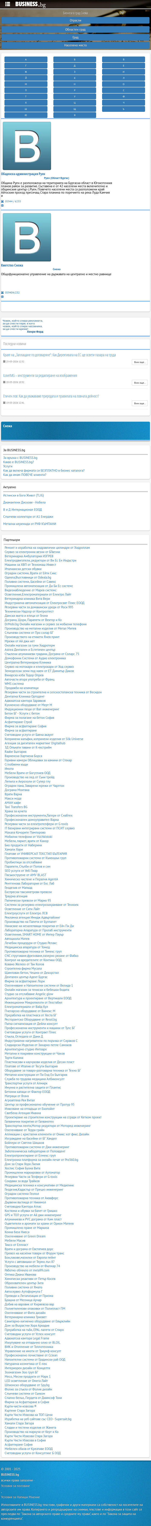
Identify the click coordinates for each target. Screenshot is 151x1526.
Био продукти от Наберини (23, 845)
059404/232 (10, 292)
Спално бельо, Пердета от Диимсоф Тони (33, 1398)
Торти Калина (14, 1058)
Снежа (7, 426)
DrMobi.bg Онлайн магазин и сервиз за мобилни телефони (46, 624)
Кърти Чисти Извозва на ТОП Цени (29, 1415)
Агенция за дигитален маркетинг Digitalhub (35, 743)
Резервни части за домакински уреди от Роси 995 (39, 607)
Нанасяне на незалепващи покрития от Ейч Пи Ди (39, 926)
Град (75, 37)
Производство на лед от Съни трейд (29, 777)
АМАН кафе (13, 803)
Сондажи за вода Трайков (22, 1181)
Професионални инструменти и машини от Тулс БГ (40, 1028)
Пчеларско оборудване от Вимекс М (30, 1011)
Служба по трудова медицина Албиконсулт (34, 1079)
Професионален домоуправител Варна (32, 820)
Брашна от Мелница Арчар (23, 1300)
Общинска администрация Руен (23, 174)
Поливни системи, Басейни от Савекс (30, 582)
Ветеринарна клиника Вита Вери (27, 599)
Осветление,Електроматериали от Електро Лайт (38, 594)
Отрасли (75, 20)
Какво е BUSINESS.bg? (18, 462)
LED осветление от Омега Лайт (26, 1381)
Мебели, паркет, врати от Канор (26, 841)
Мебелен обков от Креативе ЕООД (29, 1449)
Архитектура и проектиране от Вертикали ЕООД (38, 998)
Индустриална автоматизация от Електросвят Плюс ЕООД (44, 603)
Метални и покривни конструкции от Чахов (35, 1053)
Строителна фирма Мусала (23, 968)
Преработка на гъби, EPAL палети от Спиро (34, 1330)
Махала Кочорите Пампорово (25, 832)
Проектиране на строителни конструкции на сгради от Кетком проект (53, 1117)
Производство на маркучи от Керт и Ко (31, 1432)
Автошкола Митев (17, 939)
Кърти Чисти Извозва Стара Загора (29, 1436)
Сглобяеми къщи (16, 764)
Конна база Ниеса (17, 1232)
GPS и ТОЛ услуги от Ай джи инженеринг (33, 1215)
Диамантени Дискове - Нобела (24, 502)
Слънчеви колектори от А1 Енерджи (28, 517)
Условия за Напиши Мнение (20, 1497)
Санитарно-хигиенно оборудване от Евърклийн (37, 1321)
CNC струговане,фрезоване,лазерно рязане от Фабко (41, 956)
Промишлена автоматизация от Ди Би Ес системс (39, 586)
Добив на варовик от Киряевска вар (29, 1304)
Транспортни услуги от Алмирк (26, 1083)
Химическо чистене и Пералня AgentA (31, 879)
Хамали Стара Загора (19, 1423)
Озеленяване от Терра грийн (24, 1130)
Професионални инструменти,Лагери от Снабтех (39, 815)
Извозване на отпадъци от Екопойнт (30, 1109)
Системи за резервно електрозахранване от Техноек (41, 905)
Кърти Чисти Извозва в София (25, 1440)
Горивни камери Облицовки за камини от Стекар (38, 760)
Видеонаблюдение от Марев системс (31, 590)
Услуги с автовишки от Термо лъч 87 (30, 1262)
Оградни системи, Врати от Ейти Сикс (31, 573)
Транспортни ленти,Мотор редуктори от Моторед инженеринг (48, 1126)
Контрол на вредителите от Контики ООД (33, 960)
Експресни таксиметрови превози (28, 892)
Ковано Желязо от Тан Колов (24, 964)
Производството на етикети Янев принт (32, 637)
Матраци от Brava (17, 1096)
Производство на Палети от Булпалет (31, 922)
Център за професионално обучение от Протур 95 (39, 1104)
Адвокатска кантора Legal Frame (27, 1338)
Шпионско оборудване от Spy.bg (27, 1385)
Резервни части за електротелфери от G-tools (36, 824)
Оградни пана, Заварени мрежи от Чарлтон (34, 786)
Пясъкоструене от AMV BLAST (25, 875)
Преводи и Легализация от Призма (29, 1296)
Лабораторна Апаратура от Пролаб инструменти (38, 930)
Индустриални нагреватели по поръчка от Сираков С (41, 1041)
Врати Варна (13, 794)
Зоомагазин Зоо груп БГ (21, 1372)
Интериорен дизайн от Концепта (27, 1368)
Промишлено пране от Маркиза (27, 1228)
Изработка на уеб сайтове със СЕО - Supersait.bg (38, 1419)
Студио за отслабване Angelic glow (29, 994)
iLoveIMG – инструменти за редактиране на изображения (40, 375)
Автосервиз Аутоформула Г (24, 1291)
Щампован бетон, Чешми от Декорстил (32, 973)
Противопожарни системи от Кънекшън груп (35, 858)
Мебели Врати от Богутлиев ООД (27, 773)
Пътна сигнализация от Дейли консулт (31, 1024)
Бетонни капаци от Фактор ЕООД (27, 1092)
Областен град (75, 29)
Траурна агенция (16, 896)
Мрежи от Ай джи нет (20, 641)
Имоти (9, 769)
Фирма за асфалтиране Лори (25, 981)
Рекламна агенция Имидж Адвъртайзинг (32, 917)
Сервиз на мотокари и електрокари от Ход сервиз (39, 667)
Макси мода (13, 798)
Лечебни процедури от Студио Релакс (31, 943)
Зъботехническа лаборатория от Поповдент (35, 1151)
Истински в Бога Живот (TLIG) (23, 495)
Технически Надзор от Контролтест (29, 611)
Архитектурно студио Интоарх (26, 1049)
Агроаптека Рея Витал (20, 1100)
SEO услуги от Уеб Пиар (21, 871)
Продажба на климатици (21, 688)
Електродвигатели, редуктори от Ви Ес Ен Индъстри (40, 560)
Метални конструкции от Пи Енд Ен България (36, 1075)
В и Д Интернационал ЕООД (22, 510)
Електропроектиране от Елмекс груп (30, 1155)
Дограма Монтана (17, 790)
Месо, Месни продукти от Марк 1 (28, 1376)
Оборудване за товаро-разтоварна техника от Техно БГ (43, 1070)
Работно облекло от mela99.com (27, 1270)
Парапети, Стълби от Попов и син (27, 866)
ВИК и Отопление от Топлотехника (29, 1347)
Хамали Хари (14, 849)
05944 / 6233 (11, 201)
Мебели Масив (15, 1240)
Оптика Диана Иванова (20, 1274)
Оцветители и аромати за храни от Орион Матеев (39, 1223)
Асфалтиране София (19, 1444)
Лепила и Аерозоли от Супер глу (27, 781)
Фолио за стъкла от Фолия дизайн (28, 1389)
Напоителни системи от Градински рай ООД (35, 1359)
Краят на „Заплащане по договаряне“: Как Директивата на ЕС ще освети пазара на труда (59, 354)
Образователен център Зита (24, 1283)
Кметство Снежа (12, 265)
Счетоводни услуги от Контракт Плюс (30, 1032)
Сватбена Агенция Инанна (23, 1113)
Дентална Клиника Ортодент (24, 696)
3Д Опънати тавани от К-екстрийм (28, 747)
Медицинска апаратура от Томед (27, 947)
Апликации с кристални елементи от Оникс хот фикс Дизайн (47, 1134)
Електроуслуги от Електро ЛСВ (26, 913)
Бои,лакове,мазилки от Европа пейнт (30, 1257)
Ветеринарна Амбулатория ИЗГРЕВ (29, 556)
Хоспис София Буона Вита (22, 1168)
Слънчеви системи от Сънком (25, 1393)
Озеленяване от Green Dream (25, 1236)
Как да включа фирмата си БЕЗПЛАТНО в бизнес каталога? (44, 470)
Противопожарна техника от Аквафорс (31, 1198)
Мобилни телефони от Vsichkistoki (28, 837)
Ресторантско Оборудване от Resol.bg (31, 1019)
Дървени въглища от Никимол (25, 1202)
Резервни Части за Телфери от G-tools (31, 1177)
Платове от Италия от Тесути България (31, 1066)
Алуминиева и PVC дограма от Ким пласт (33, 1219)
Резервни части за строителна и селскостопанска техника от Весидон (53, 692)
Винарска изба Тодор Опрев (24, 675)
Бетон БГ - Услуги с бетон (22, 713)
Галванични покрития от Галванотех (29, 1121)
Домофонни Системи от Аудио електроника (35, 658)
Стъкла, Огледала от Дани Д (24, 1036)
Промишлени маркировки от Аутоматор (32, 1172)
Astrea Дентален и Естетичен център (30, 650)
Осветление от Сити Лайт (22, 909)
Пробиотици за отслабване (23, 862)
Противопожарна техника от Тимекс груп (33, 951)
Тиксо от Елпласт (16, 1245)
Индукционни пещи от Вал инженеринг (32, 709)
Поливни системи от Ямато (23, 1287)
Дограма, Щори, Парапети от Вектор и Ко (33, 620)
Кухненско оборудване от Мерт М (28, 705)
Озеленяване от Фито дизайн (25, 1313)
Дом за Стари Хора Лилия (22, 1164)
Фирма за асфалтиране (21, 730)
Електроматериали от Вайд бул (26, 1007)
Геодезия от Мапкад (18, 888)
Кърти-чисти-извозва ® (21, 1406)
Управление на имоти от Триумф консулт (33, 1351)
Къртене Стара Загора (20, 1410)
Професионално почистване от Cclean (31, 1355)
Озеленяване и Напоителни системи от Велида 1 (39, 985)
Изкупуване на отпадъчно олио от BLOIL (32, 1342)
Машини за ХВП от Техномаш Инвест (30, 565)
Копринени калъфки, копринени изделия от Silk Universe (44, 739)
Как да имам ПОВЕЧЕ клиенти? (24, 475)
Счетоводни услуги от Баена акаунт (29, 735)
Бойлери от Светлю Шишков (24, 1143)
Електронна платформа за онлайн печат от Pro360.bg (41, 1160)
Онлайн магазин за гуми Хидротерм (30, 645)
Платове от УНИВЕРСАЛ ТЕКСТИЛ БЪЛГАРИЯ (36, 854)
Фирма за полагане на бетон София (29, 718)
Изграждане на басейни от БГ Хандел (31, 1138)
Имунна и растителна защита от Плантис (33, 1087)
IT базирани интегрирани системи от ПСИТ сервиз (40, 828)
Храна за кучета (16, 811)
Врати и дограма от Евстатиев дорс (29, 1249)
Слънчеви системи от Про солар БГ (29, 633)
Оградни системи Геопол (22, 1194)
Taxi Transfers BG (16, 807)
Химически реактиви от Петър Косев (30, 1279)
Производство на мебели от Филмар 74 (32, 1266)
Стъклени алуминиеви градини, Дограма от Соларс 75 (42, 654)
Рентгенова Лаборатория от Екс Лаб (29, 883)
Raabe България (15, 752)
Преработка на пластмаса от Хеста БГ (31, 1015)
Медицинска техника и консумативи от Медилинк (39, 1185)
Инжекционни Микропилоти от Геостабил (33, 1002)
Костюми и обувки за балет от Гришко (31, 1211)
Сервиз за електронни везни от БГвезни (32, 552)
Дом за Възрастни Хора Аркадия (27, 1325)
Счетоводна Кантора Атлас (23, 1206)
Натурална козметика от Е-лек (26, 1364)
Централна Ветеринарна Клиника (28, 662)
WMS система (14, 684)
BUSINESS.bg (10, 1474)
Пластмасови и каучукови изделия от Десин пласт (39, 1062)
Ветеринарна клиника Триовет (26, 1317)
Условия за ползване (15, 1486)
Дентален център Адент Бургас (26, 977)
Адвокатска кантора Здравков (25, 701)
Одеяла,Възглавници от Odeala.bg (28, 577)
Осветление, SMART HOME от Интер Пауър (34, 934)
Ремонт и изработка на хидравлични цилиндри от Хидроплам (47, 548)
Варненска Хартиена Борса (23, 756)
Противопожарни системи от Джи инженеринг (37, 1147)
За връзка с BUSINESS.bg (20, 458)
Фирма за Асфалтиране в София (27, 1402)
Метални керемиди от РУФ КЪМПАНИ (29, 524)
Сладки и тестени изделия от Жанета (30, 1427)
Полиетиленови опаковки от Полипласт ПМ (35, 1308)
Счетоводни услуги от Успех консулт (30, 1334)
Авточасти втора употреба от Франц (29, 679)
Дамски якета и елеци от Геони (26, 616)
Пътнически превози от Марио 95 (28, 900)
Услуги (7, 466)
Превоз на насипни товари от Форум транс (34, 1253)
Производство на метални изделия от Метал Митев (40, 628)
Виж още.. (139, 362)
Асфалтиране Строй (18, 722)
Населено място (75, 45)
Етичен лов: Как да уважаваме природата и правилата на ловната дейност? (51, 396)
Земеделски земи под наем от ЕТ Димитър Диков (39, 671)
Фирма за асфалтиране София (25, 726)
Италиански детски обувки (23, 569)
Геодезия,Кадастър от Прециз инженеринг (34, 1189)
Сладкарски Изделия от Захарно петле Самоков (38, 1045)
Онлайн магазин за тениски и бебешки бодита (37, 990)
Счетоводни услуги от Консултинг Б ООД (33, 1453)
